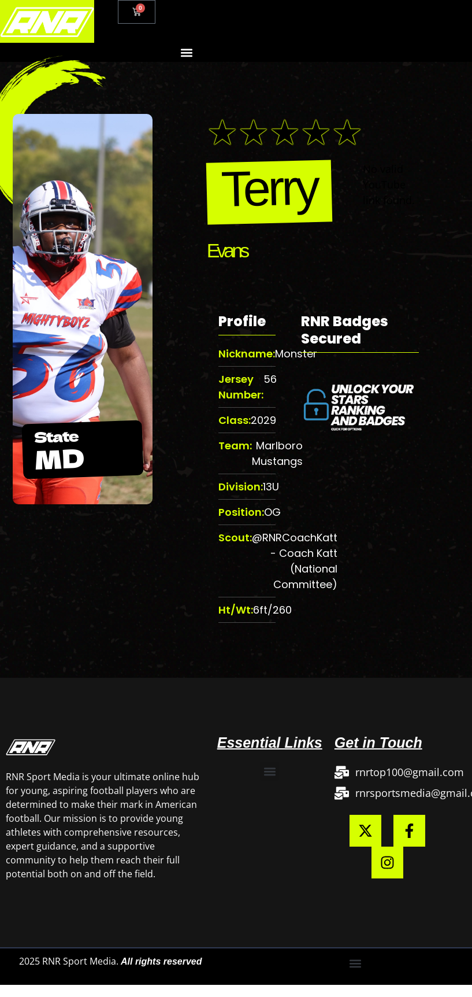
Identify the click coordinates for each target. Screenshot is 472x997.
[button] (186, 52)
